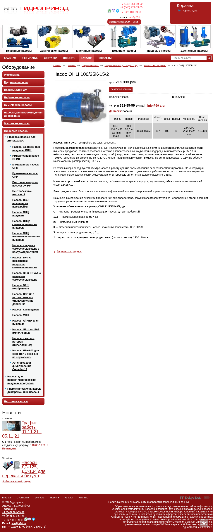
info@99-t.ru (136, 17)
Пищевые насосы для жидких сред (121, 65)
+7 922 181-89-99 (131, 12)
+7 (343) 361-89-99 (131, 3)
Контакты (83, 497)
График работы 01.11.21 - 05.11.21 (22, 429)
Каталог (86, 58)
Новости (11, 412)
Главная (57, 65)
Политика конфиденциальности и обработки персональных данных (149, 501)
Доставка (115, 111)
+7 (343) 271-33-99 (131, 7)
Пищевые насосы (90, 65)
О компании (23, 497)
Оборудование (18, 67)
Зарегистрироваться (119, 22)
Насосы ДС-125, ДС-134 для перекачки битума (23, 469)
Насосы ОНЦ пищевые (155, 65)
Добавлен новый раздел (16, 481)
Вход (135, 22)
